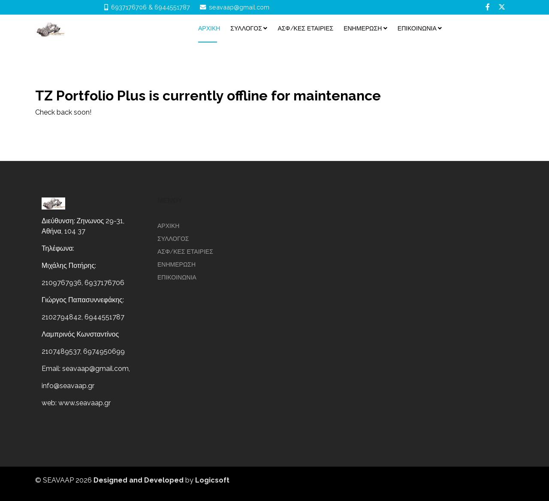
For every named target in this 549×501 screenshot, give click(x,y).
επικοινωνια (417, 28)
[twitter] (501, 7)
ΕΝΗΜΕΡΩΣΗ (363, 28)
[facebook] (488, 7)
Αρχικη (209, 28)
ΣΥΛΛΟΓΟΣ (246, 28)
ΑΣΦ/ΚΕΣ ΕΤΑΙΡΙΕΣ (305, 28)
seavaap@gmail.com (239, 7)
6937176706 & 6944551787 (150, 7)
